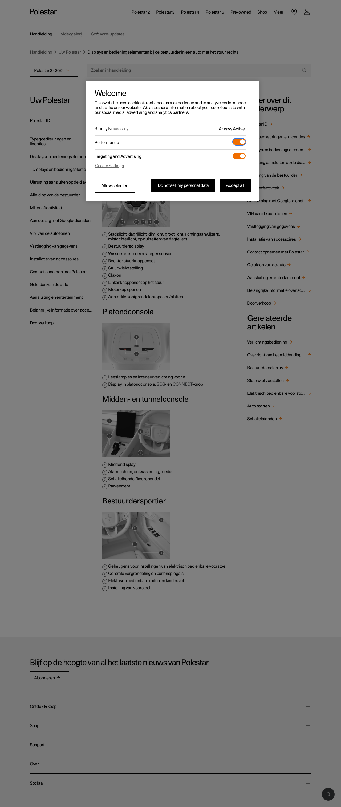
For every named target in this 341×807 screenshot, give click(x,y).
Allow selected (114, 186)
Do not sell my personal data (183, 185)
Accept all (235, 185)
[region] (172, 141)
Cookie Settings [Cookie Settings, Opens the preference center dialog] (109, 166)
